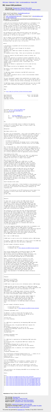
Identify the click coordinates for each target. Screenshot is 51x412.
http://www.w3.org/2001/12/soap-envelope (28, 248)
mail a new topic (28, 404)
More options (29, 8)
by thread (28, 405)
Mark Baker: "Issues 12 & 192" (20, 398)
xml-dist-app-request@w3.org (16, 110)
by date (24, 405)
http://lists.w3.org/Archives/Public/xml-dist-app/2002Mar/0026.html (23, 380)
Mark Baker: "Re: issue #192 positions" (24, 400)
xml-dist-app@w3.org (25, 2)
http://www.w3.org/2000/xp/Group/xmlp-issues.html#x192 (19, 376)
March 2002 (34, 2)
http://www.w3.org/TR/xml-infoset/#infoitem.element (19, 91)
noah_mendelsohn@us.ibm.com (13, 16)
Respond (23, 8)
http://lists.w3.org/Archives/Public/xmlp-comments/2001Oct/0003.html (23, 384)
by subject (34, 405)
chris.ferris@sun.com (38, 16)
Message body (16, 8)
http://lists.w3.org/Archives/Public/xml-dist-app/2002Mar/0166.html (23, 385)
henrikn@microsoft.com (23, 13)
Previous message (27, 9)
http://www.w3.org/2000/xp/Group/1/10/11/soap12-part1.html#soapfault (23, 378)
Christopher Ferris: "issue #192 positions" (24, 401)
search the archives (24, 407)
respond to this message (18, 404)
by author (39, 405)
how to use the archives (13, 407)
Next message (18, 9)
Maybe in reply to (36, 9)
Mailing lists (12, 2)
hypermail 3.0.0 (21, 409)
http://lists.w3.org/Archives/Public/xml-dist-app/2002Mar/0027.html (23, 381)
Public (17, 2)
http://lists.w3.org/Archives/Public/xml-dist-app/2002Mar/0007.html (23, 379)
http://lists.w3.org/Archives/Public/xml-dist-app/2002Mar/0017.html (23, 382)
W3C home (5, 2)
